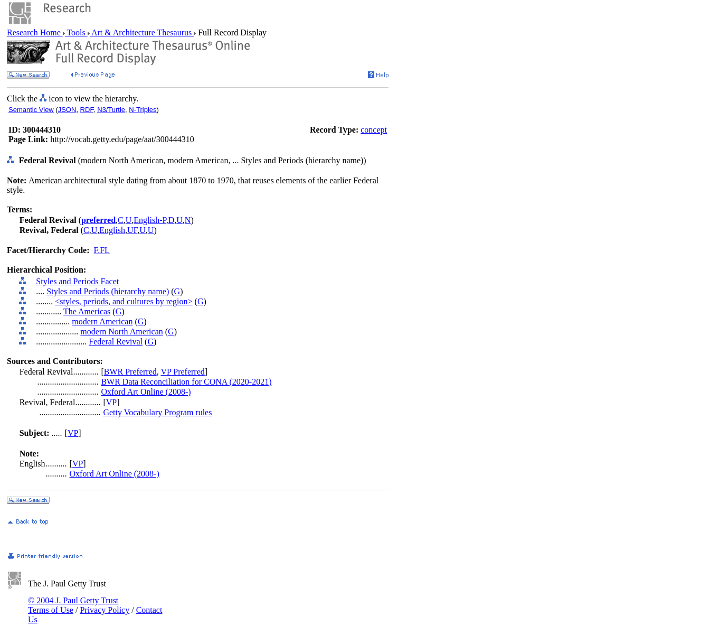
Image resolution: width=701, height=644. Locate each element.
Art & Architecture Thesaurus (142, 32)
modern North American (121, 331)
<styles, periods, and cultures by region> (123, 301)
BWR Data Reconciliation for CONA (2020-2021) (186, 381)
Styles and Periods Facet (77, 281)
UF (132, 230)
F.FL (102, 250)
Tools (76, 32)
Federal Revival (116, 341)
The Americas (86, 311)
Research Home (35, 32)
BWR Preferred (130, 371)
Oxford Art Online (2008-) (146, 391)
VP (111, 402)
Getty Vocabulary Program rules (157, 412)
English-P (150, 220)
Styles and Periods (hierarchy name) (107, 291)
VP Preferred (182, 371)
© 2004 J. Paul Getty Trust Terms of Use (73, 605)
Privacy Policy (104, 609)
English (112, 230)
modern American (102, 321)
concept (374, 129)
